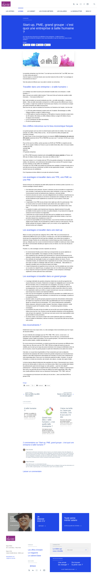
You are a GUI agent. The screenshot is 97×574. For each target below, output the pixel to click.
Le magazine (33, 553)
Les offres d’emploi (35, 550)
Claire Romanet (30, 461)
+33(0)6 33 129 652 (10, 558)
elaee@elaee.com (10, 556)
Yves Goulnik (29, 449)
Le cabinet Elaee (34, 556)
